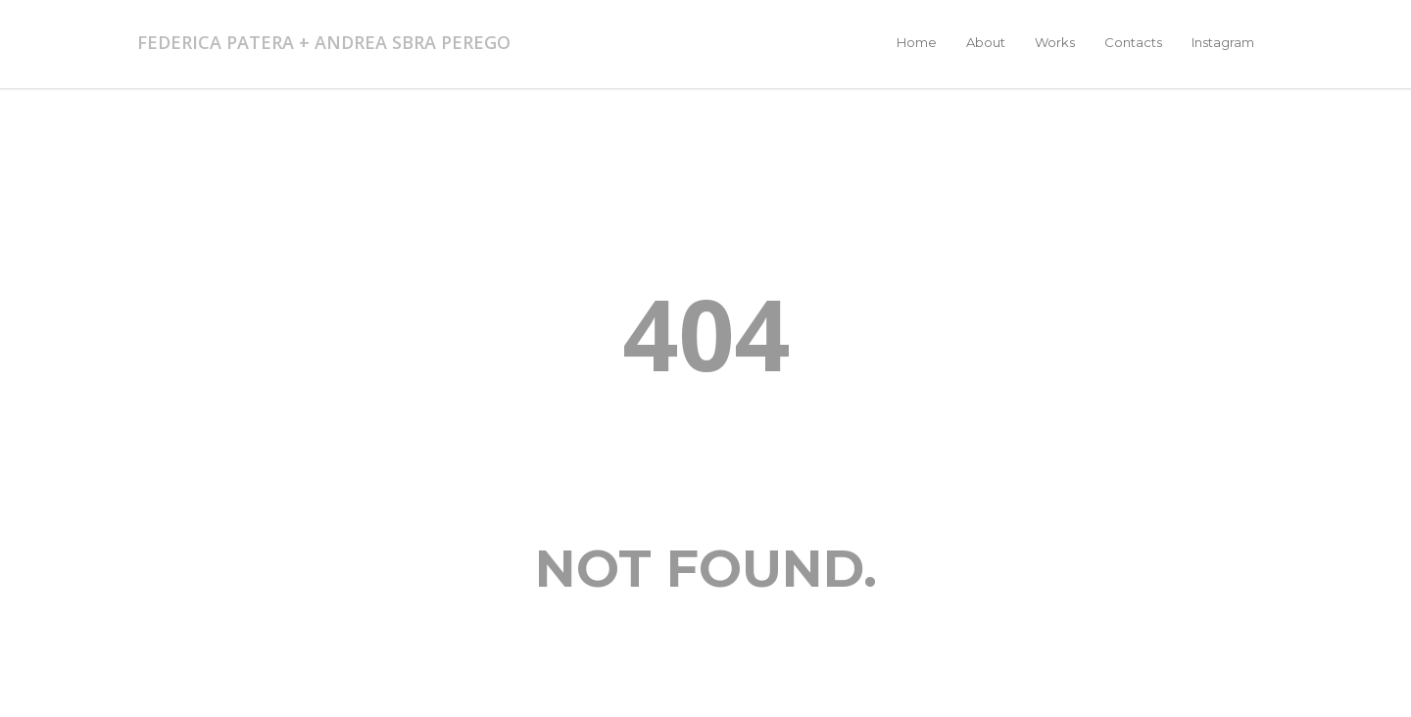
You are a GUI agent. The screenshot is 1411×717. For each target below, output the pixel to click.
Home (917, 42)
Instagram (1223, 42)
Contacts (1133, 42)
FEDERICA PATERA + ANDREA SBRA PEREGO (324, 42)
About (985, 42)
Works (1055, 42)
